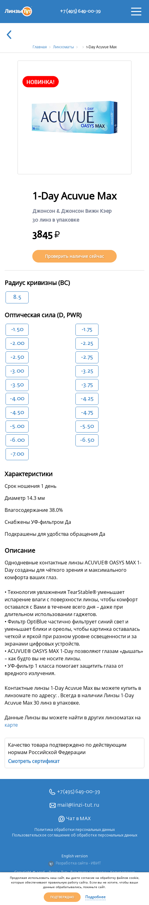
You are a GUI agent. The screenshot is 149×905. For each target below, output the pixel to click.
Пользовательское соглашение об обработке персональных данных (74, 835)
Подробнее (95, 896)
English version (75, 856)
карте (11, 724)
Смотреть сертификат (33, 761)
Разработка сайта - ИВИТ (74, 864)
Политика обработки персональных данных (74, 830)
